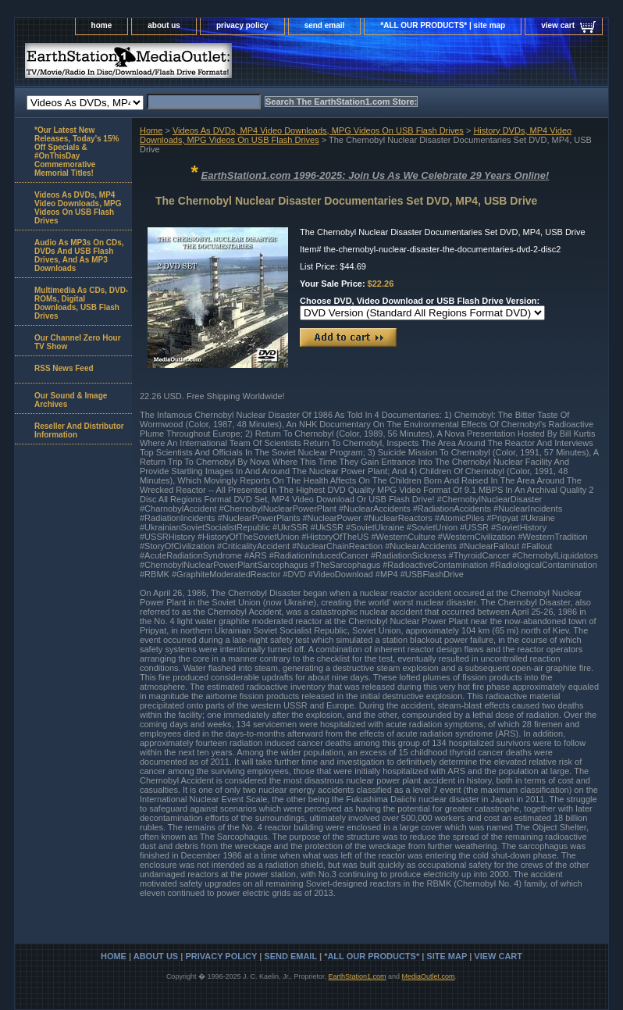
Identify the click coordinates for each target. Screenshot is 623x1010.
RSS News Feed (64, 368)
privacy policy (242, 25)
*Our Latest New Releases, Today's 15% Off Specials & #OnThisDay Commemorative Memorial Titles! (76, 151)
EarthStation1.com (357, 976)
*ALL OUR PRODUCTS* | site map (442, 25)
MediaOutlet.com (428, 976)
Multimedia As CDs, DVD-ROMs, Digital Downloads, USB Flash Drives (81, 303)
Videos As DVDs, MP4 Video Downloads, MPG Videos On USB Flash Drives (318, 130)
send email (324, 25)
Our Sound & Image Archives (70, 400)
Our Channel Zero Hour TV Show (77, 342)
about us (164, 25)
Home (151, 130)
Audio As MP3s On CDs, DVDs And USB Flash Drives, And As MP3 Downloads (79, 255)
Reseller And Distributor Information (79, 430)
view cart (558, 25)
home (101, 25)
